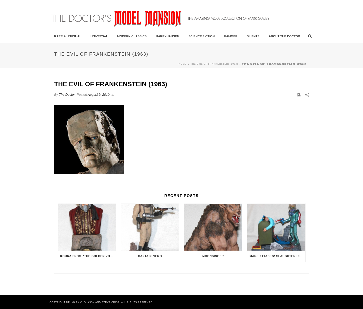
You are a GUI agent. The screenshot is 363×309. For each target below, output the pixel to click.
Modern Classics (132, 36)
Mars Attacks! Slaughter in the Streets (277, 256)
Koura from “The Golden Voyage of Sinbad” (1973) (88, 256)
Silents (253, 36)
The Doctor (67, 94)
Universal (99, 36)
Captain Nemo (150, 256)
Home (183, 64)
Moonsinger (213, 256)
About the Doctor (284, 36)
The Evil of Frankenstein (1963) (214, 64)
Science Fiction (201, 36)
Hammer (231, 36)
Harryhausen (167, 36)
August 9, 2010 (99, 94)
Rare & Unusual (67, 36)
